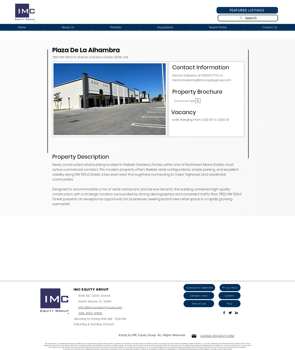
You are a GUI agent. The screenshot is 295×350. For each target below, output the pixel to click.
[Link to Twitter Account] (230, 313)
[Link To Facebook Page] (224, 313)
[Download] (198, 100)
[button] (109, 99)
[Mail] (194, 336)
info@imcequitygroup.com (100, 307)
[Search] (248, 18)
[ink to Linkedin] (236, 313)
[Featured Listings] (247, 10)
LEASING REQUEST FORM (217, 336)
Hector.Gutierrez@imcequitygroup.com (201, 80)
